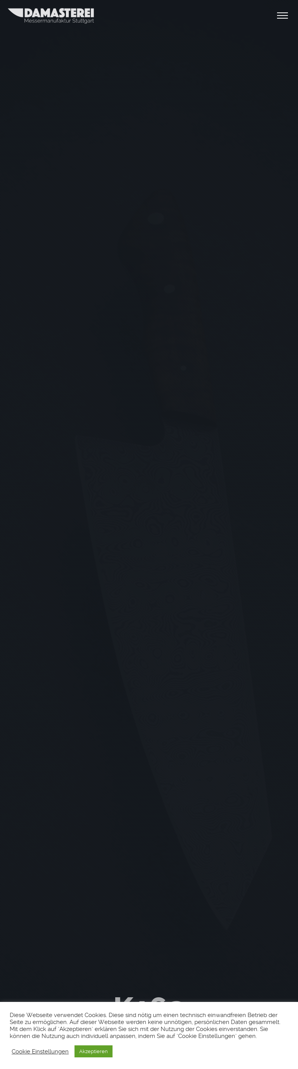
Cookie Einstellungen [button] (40, 1051)
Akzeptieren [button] (93, 1051)
